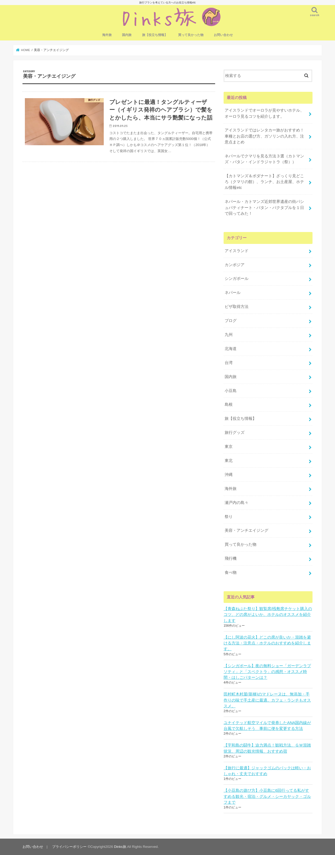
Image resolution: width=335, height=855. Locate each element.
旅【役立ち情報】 (155, 35)
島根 (229, 404)
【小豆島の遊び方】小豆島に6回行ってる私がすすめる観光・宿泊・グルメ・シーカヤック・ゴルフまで (267, 796)
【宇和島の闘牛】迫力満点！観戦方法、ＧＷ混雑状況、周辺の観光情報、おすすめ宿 (267, 748)
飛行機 (231, 558)
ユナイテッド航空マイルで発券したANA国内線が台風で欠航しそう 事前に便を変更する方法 (267, 726)
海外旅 (107, 35)
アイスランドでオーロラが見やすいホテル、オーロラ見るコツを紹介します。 (264, 113)
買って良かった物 (190, 35)
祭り (229, 517)
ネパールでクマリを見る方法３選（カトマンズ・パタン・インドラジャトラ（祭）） (264, 159)
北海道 (231, 349)
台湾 (229, 363)
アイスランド (236, 251)
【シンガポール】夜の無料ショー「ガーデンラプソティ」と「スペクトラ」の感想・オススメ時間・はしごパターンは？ (267, 672)
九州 (229, 335)
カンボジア (235, 265)
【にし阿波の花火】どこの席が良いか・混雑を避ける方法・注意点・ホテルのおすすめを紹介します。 (267, 643)
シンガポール (236, 278)
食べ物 (231, 572)
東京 (229, 446)
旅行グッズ (235, 432)
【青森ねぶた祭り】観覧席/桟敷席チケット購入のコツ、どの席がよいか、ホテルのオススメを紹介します (268, 614)
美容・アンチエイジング (246, 530)
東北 (229, 460)
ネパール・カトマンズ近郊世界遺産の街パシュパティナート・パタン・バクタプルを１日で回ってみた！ (264, 207)
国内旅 (127, 35)
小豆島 (231, 391)
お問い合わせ (223, 35)
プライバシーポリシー (69, 847)
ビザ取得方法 (236, 306)
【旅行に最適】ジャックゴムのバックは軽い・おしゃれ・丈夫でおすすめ (267, 771)
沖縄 (229, 474)
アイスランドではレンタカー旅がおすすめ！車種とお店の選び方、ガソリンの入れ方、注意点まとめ (264, 136)
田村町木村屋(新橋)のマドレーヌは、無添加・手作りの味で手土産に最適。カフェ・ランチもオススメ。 (267, 700)
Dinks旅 (120, 847)
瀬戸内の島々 (236, 503)
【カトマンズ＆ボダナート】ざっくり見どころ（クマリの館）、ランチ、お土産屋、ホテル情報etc (264, 182)
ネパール (233, 292)
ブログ (231, 321)
